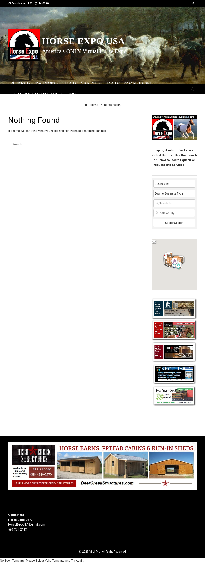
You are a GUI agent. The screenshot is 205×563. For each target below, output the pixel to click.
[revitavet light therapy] (174, 330)
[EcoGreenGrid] (174, 395)
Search (174, 222)
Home (73, 94)
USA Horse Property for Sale (131, 83)
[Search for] (174, 203)
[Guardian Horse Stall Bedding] (174, 308)
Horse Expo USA (83, 41)
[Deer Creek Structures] (102, 466)
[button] (178, 265)
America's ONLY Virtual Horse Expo (84, 51)
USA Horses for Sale (83, 83)
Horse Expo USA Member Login (37, 94)
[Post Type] (174, 184)
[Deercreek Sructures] (174, 352)
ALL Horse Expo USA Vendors (35, 83)
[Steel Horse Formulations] (174, 374)
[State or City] (174, 213)
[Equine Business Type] (174, 193)
